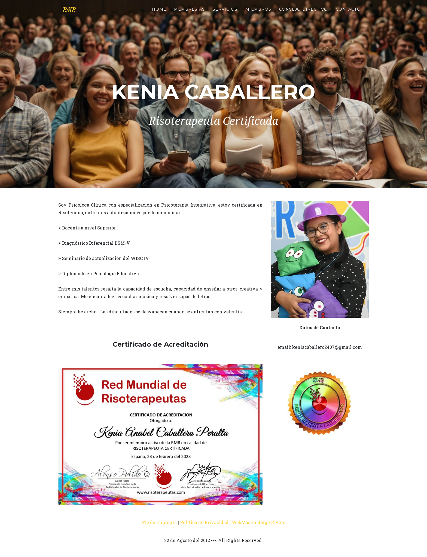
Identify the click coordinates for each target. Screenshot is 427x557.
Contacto (348, 13)
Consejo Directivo (303, 13)
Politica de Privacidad (204, 522)
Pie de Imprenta (159, 522)
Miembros (258, 13)
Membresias (189, 13)
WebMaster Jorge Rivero (258, 522)
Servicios (225, 13)
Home (159, 13)
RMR (71, 14)
